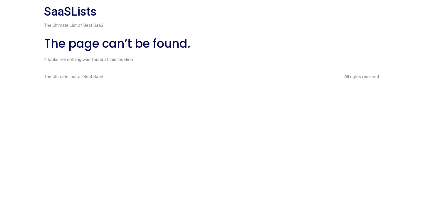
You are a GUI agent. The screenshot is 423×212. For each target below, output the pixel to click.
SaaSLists (70, 12)
